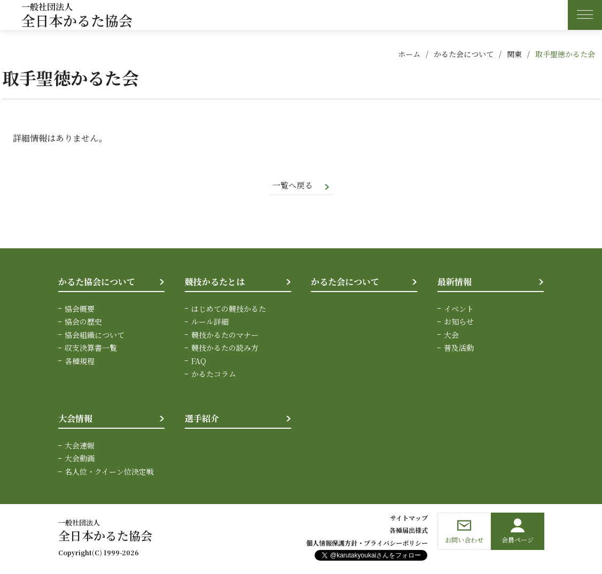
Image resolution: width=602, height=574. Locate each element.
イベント (459, 309)
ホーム (409, 54)
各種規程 (80, 361)
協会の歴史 (83, 322)
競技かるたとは (215, 283)
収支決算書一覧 (91, 348)
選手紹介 (202, 419)
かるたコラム (213, 374)
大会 (451, 335)
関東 (514, 54)
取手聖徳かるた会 (565, 54)
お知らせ (459, 322)
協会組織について (94, 335)
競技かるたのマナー (225, 335)
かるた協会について (96, 283)
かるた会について (464, 54)
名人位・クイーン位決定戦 (109, 472)
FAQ (198, 361)
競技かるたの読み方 (225, 348)
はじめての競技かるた (228, 309)
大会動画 (80, 458)
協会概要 (80, 309)
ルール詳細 (210, 322)
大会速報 (80, 446)
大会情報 (75, 419)
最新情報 (454, 283)
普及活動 (459, 348)
